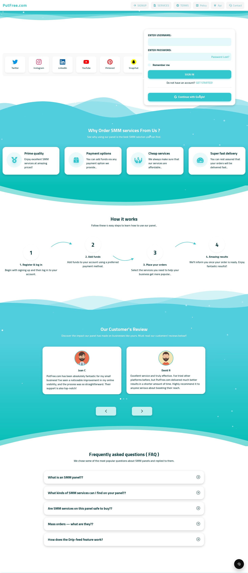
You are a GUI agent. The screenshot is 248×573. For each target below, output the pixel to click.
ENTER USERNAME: (159, 35)
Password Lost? (220, 57)
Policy (201, 5)
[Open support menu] (239, 564)
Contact (235, 5)
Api (217, 5)
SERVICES (161, 5)
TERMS (182, 5)
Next (149, 411)
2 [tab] (123, 399)
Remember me (161, 65)
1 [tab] (120, 399)
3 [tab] (126, 399)
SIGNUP (139, 5)
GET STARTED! (204, 83)
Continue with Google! (189, 97)
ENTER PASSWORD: (159, 50)
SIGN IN (189, 74)
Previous (98, 411)
